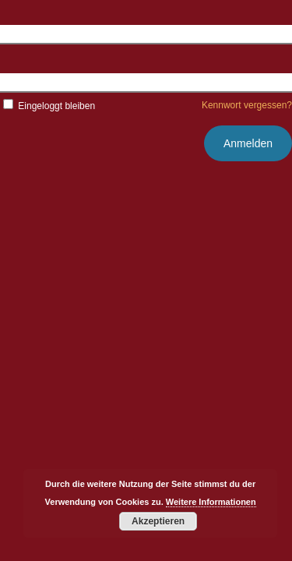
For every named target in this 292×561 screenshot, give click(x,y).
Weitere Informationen (211, 501)
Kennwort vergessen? (247, 105)
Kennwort (23, 82)
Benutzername (35, 33)
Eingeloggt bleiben (47, 106)
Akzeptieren (158, 521)
